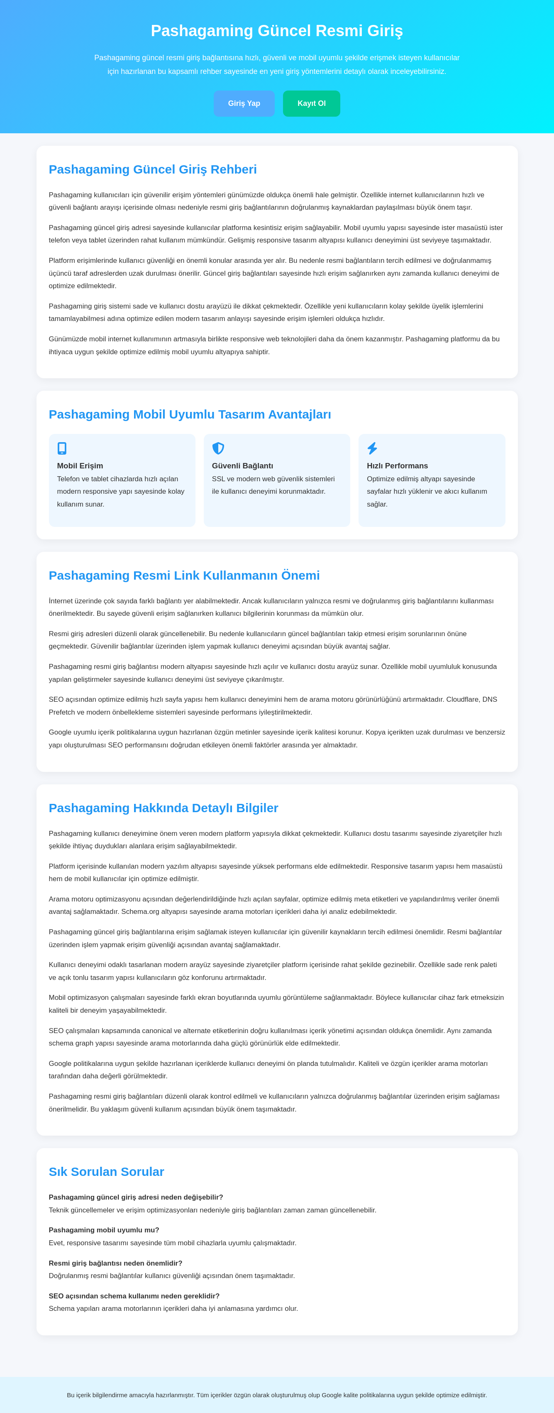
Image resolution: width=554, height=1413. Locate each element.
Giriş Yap (244, 103)
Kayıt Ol (312, 103)
